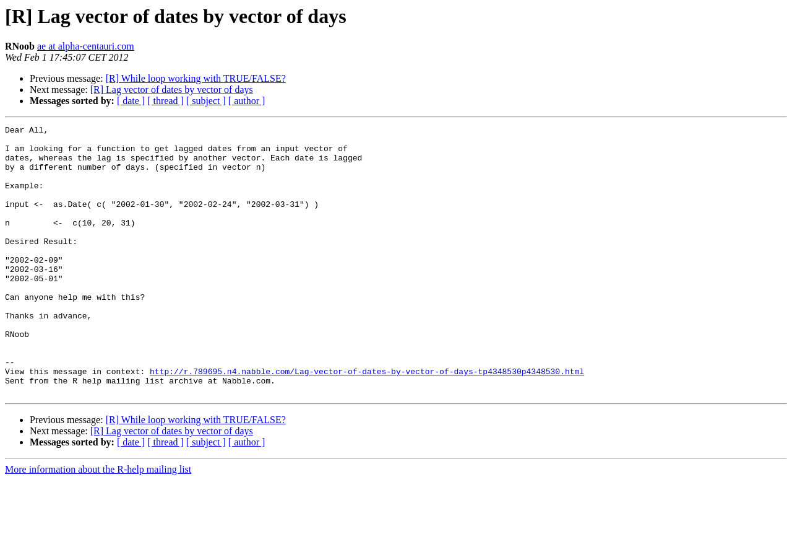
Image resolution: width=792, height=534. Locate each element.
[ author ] (246, 100)
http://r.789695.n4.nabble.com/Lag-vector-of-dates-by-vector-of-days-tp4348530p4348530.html (367, 421)
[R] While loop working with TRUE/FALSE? (196, 78)
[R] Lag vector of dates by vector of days (171, 89)
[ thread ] (165, 100)
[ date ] (131, 100)
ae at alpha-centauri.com (85, 46)
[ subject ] (206, 100)
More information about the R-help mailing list (98, 523)
